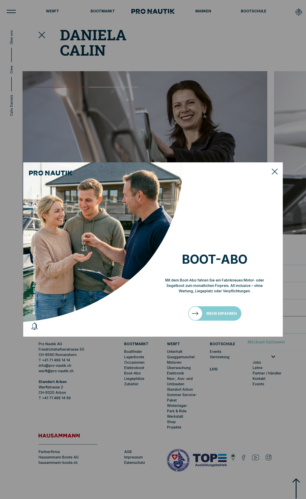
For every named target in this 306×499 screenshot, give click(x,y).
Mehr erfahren (221, 313)
